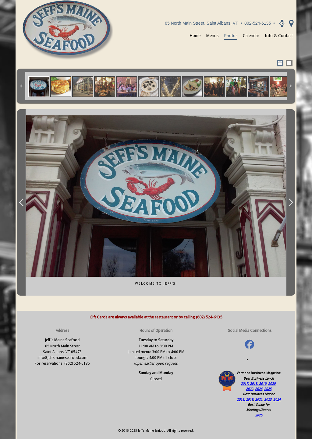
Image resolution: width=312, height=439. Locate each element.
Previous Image (21, 202)
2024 (258, 389)
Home (195, 35)
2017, (245, 384)
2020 (271, 384)
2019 (262, 384)
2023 (267, 400)
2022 (249, 389)
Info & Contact (279, 35)
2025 (267, 389)
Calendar (251, 35)
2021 (258, 400)
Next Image (290, 202)
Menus (212, 35)
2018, (254, 384)
